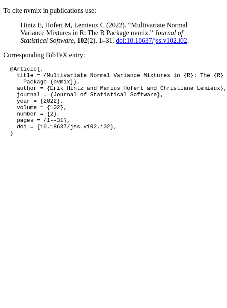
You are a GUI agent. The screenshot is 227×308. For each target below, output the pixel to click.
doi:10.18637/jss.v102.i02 (151, 40)
